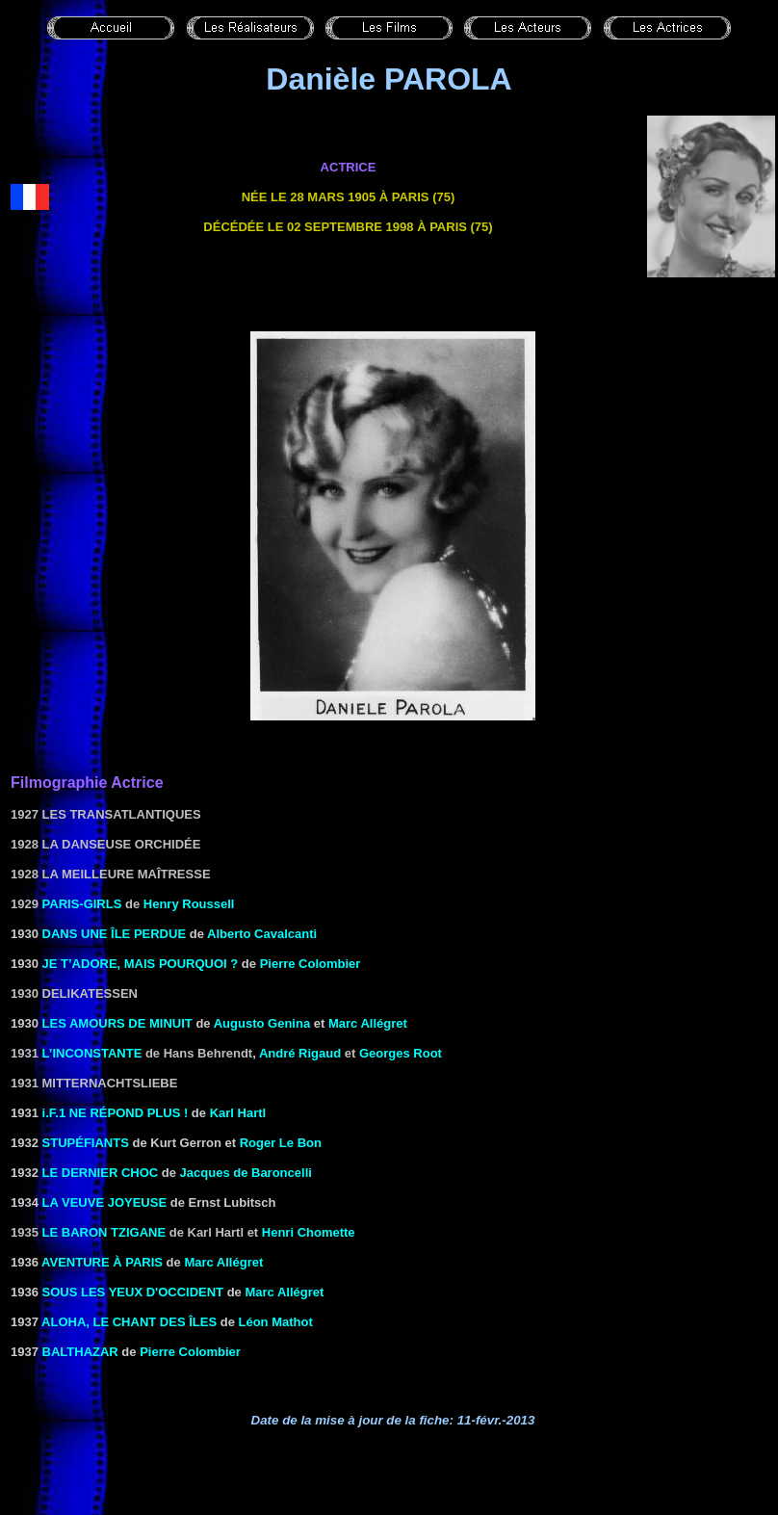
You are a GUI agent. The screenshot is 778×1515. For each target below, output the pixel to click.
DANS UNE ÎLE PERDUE (114, 934)
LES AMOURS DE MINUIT (117, 1023)
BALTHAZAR (80, 1352)
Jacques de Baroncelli (246, 1172)
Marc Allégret (367, 1023)
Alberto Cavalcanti (262, 934)
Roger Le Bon (281, 1143)
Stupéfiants (85, 1143)
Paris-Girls (82, 904)
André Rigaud (300, 1053)
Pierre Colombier (310, 963)
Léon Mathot (275, 1322)
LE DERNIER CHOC (100, 1172)
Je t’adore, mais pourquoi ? (140, 963)
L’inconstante (92, 1053)
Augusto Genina (262, 1023)
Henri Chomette (308, 1232)
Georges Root (400, 1053)
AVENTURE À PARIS (102, 1262)
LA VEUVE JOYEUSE (105, 1202)
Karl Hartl (238, 1113)
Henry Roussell (189, 904)
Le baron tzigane (104, 1232)
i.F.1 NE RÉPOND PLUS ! (115, 1113)
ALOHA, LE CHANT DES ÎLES (129, 1322)
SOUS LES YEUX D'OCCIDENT (133, 1292)
